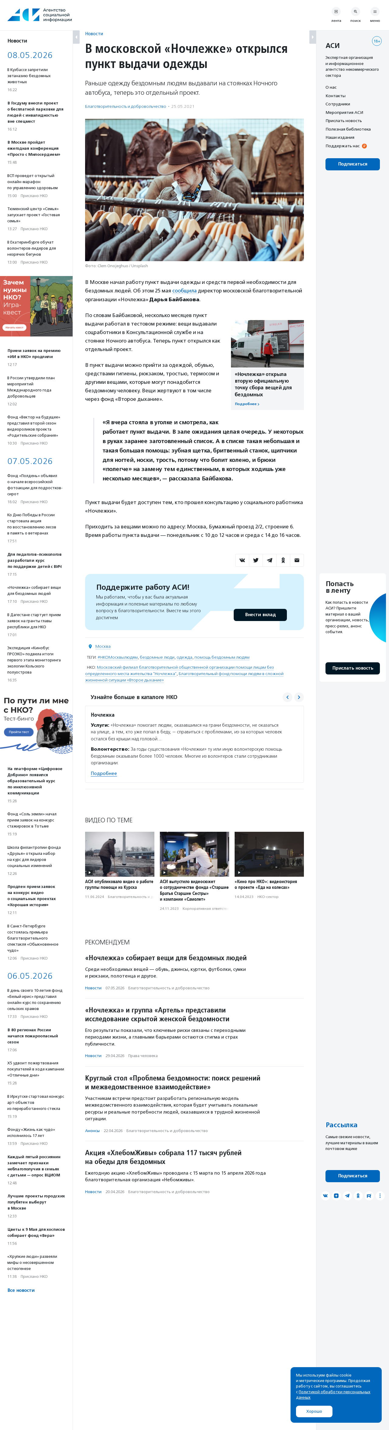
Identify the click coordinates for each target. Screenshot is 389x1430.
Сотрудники (337, 103)
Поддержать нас (342, 145)
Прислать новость (343, 120)
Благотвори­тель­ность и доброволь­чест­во (125, 106)
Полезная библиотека (348, 129)
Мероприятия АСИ (344, 112)
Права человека (143, 1055)
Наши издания (339, 137)
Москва (103, 646)
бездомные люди (157, 657)
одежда (184, 657)
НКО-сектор (268, 896)
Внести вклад (260, 615)
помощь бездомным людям (222, 657)
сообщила (185, 291)
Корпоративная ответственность (212, 908)
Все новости (20, 1290)
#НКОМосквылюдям (118, 657)
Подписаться (352, 164)
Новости (94, 33)
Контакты (335, 95)
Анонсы (92, 1130)
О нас (330, 87)
